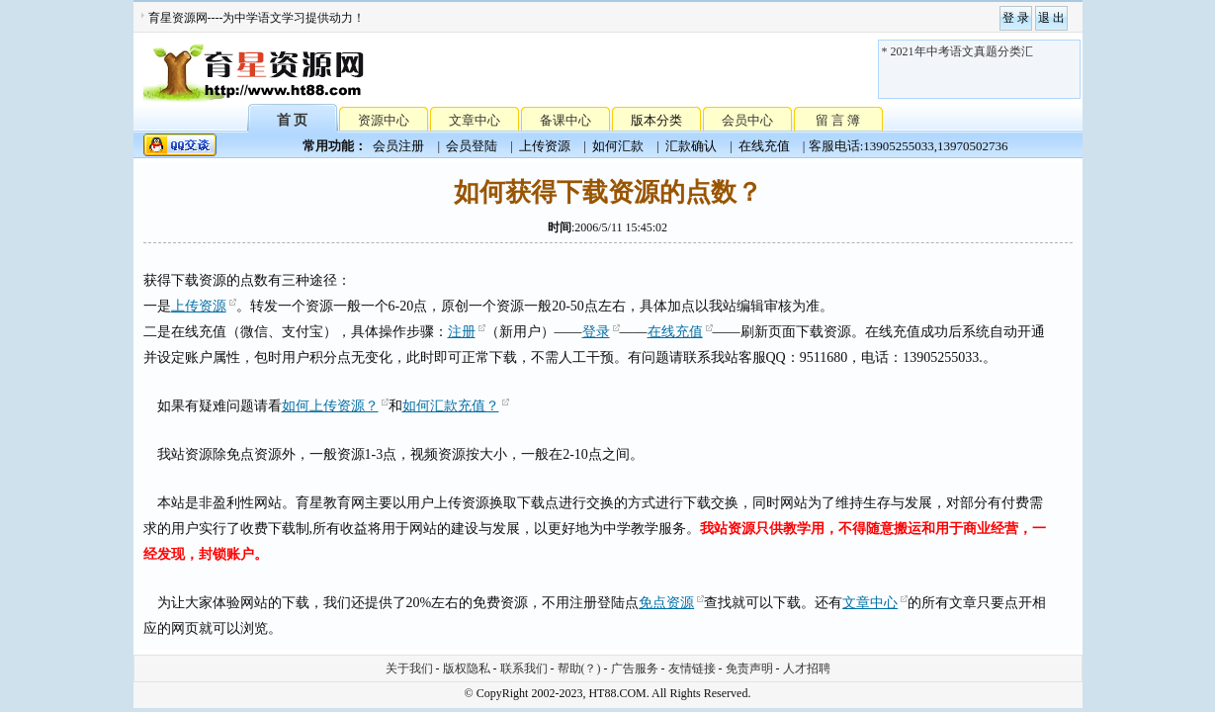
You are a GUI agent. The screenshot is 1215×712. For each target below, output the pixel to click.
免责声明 (749, 668)
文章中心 (474, 120)
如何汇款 (618, 145)
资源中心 (383, 120)
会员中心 (747, 120)
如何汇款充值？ (450, 406)
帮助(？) (579, 668)
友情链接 (692, 668)
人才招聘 (806, 668)
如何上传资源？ (330, 406)
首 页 (292, 119)
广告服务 (634, 668)
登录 (596, 331)
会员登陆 (471, 145)
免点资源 (666, 602)
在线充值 (764, 145)
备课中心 (565, 120)
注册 (462, 331)
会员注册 (398, 145)
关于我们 (409, 668)
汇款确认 (691, 145)
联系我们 (524, 668)
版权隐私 (466, 668)
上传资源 (544, 145)
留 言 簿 (838, 120)
